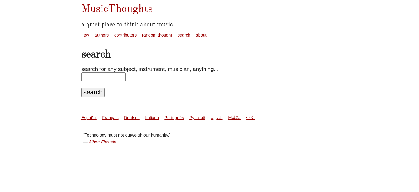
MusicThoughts (117, 8)
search (183, 35)
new (85, 35)
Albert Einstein (102, 142)
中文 (250, 117)
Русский (197, 117)
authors (102, 35)
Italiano (152, 117)
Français (110, 117)
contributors (125, 35)
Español (89, 117)
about (201, 35)
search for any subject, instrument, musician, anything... (149, 69)
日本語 (234, 117)
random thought (157, 35)
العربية (217, 117)
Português (174, 117)
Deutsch (132, 117)
